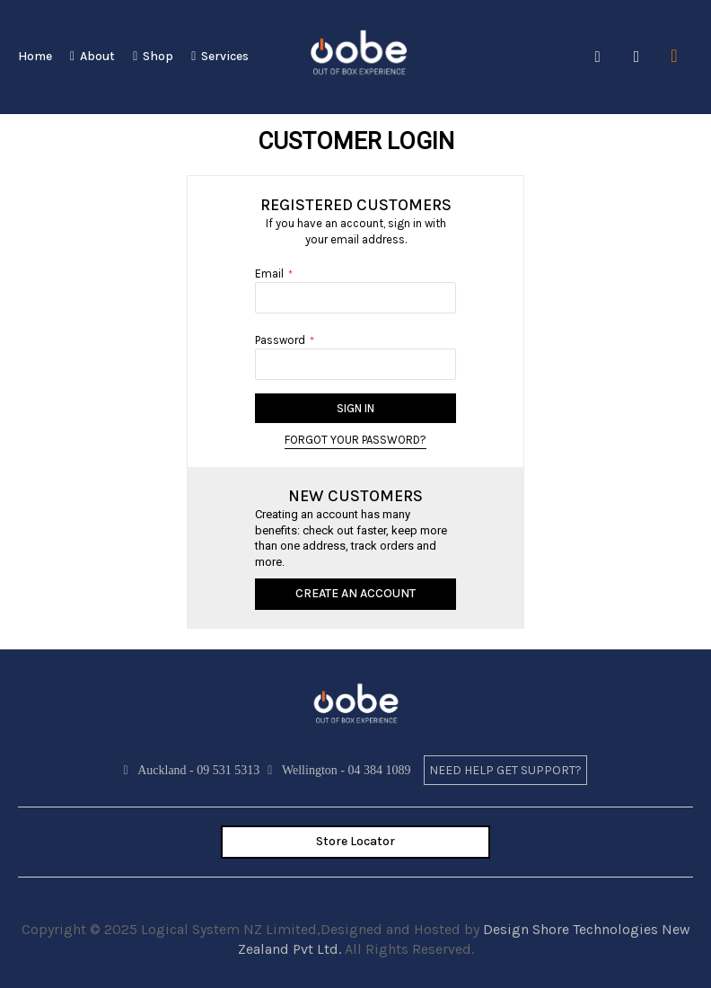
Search (597, 57)
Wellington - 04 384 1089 (341, 770)
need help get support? (505, 770)
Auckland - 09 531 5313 (194, 770)
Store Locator (355, 841)
